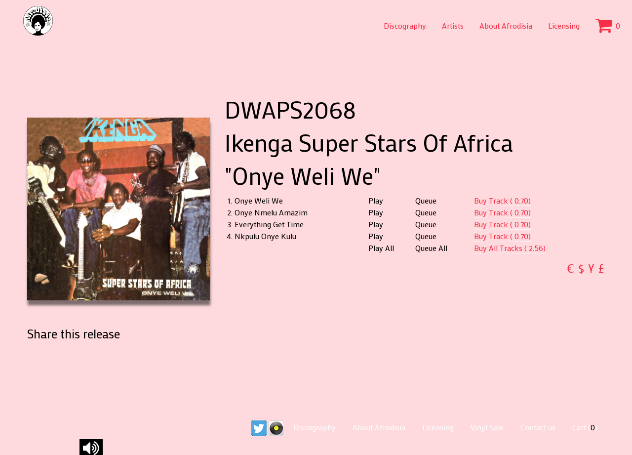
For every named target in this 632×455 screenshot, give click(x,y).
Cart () (584, 427)
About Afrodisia (505, 25)
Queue (425, 201)
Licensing (564, 25)
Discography (405, 25)
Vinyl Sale (487, 427)
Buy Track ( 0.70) (502, 200)
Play (375, 201)
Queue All (431, 248)
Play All (381, 248)
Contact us (537, 427)
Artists (453, 25)
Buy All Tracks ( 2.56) (510, 248)
